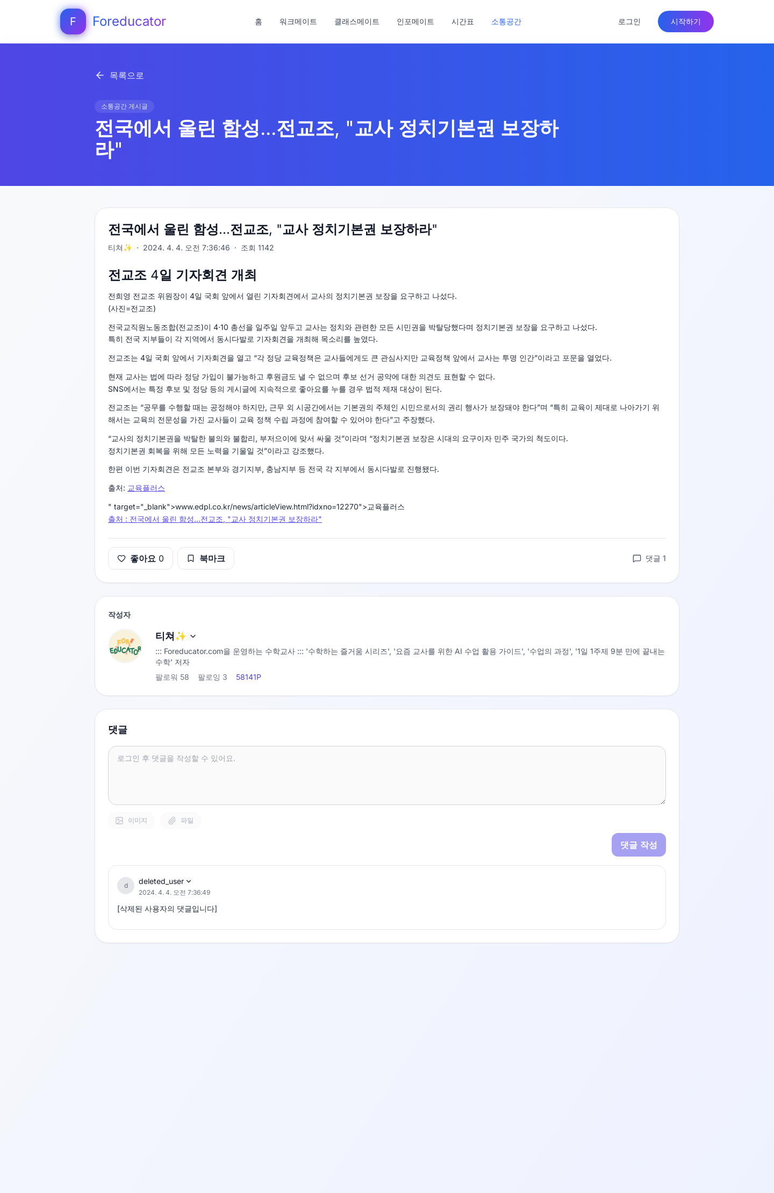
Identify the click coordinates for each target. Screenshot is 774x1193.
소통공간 (506, 21)
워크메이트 (298, 21)
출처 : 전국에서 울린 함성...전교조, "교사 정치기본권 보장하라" (215, 518)
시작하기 (686, 21)
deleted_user (165, 881)
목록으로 (119, 75)
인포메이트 (415, 21)
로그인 (629, 21)
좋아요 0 (140, 558)
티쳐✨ (176, 636)
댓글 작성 (638, 844)
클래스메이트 (356, 21)
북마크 (206, 558)
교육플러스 (146, 487)
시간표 (463, 21)
